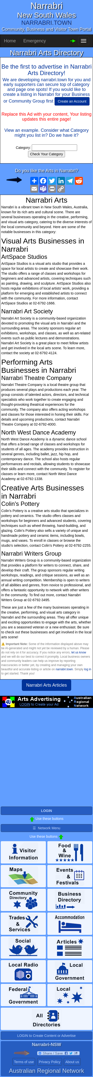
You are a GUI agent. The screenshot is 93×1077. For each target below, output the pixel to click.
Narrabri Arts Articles (46, 685)
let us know (78, 652)
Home (10, 40)
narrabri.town (64, 669)
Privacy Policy (49, 1062)
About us (72, 1062)
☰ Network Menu (46, 828)
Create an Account (72, 101)
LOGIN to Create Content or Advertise (46, 1036)
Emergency (34, 40)
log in (87, 669)
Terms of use (24, 1062)
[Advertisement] (46, 759)
